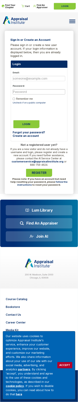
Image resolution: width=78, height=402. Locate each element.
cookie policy (15, 386)
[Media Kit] (39, 330)
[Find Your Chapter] (10, 6)
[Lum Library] (39, 210)
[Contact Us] (39, 315)
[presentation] (39, 111)
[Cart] (26, 6)
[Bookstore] (39, 307)
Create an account (26, 136)
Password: (19, 86)
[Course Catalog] (39, 299)
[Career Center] (39, 322)
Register (39, 173)
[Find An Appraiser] (41, 6)
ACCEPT (64, 365)
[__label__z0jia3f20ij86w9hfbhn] (39, 264)
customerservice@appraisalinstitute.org (37, 161)
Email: (16, 72)
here (19, 394)
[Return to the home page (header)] (15, 21)
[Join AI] (39, 236)
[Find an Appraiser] (39, 223)
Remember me (24, 98)
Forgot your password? (29, 132)
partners (24, 369)
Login (64, 6)
